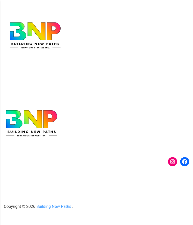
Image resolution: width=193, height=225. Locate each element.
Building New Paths (53, 206)
